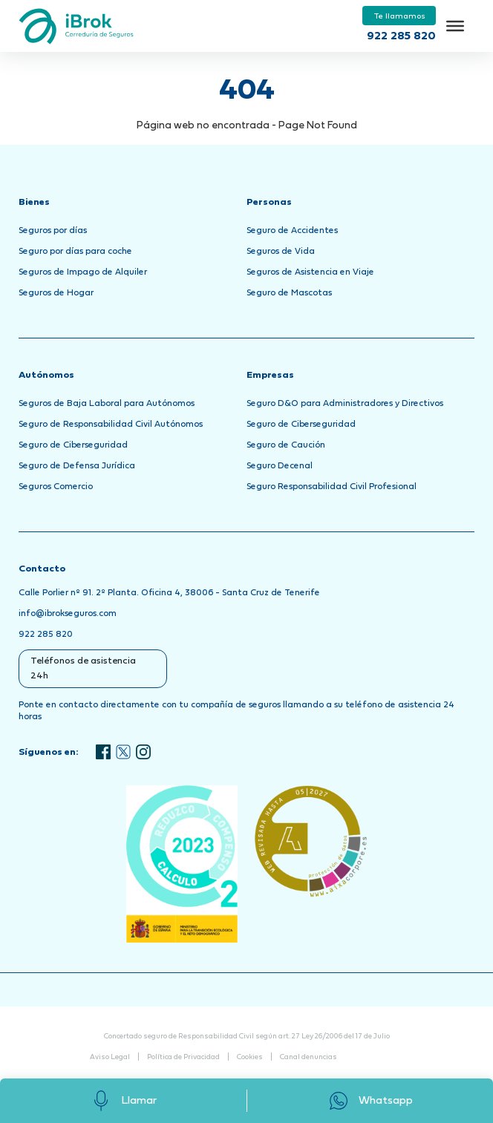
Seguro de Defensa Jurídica (77, 466)
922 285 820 (401, 37)
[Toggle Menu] (455, 26)
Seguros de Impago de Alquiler (83, 272)
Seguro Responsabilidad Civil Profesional (331, 487)
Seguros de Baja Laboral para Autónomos (107, 403)
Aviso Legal (110, 1057)
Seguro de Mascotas (289, 293)
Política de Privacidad (183, 1057)
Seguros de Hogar (56, 293)
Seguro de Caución (285, 445)
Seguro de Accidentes (292, 231)
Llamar (123, 1101)
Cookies (250, 1057)
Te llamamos (399, 16)
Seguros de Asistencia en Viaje (310, 272)
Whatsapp (370, 1101)
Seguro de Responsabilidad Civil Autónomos (111, 424)
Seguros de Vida (280, 251)
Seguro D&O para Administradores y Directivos (344, 403)
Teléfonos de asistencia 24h (83, 669)
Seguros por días (53, 231)
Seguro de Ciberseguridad (73, 445)
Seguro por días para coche (75, 251)
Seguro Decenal (279, 466)
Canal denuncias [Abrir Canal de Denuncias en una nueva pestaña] (308, 1057)
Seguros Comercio (56, 487)
